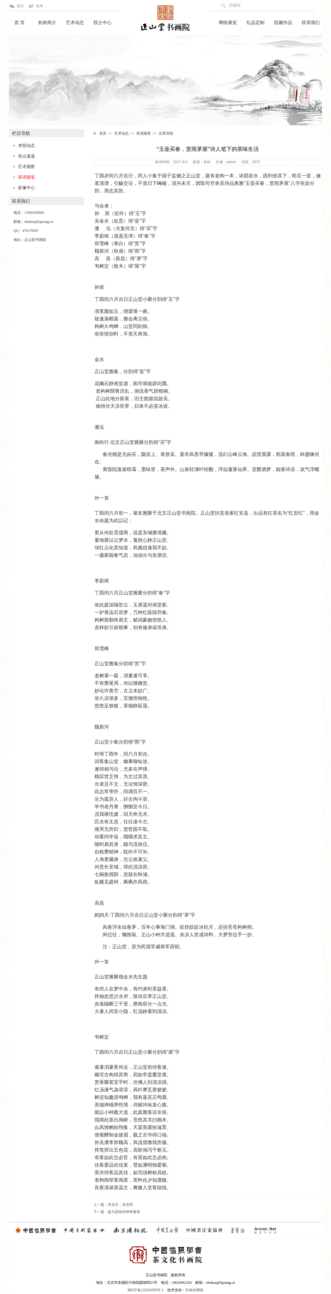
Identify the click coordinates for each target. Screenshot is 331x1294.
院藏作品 (283, 22)
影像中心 (26, 188)
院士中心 (103, 22)
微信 (20, 6)
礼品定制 (255, 22)
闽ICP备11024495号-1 (146, 1290)
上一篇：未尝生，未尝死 (113, 1204)
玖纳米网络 (194, 1290)
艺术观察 (26, 166)
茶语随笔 (26, 177)
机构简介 (47, 22)
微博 (39, 6)
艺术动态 (75, 22)
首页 (103, 133)
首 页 (19, 22)
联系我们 (311, 22)
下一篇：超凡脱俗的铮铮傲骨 (116, 1212)
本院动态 (26, 145)
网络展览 (228, 22)
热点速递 (26, 156)
